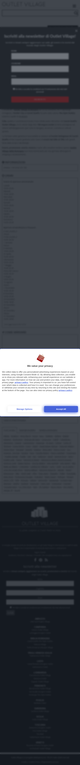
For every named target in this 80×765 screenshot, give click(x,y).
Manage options (24, 409)
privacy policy (21, 382)
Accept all (61, 409)
